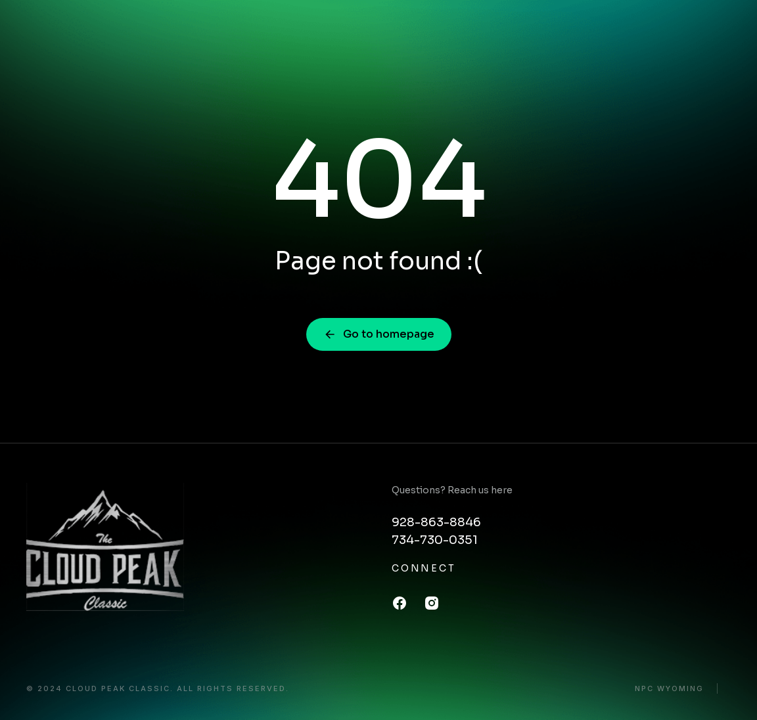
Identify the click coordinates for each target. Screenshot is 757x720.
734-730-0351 (435, 540)
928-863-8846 (436, 522)
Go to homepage (378, 334)
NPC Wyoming (669, 689)
